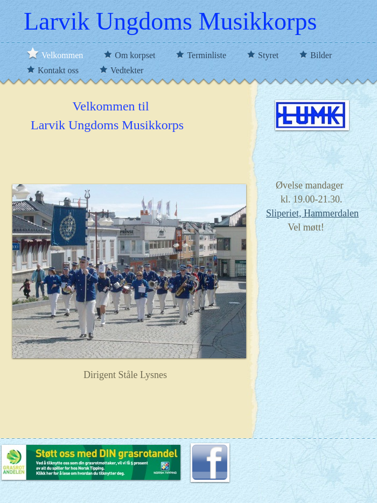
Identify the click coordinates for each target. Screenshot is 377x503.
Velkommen (63, 55)
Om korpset (136, 55)
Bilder (321, 55)
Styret (269, 55)
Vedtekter (126, 70)
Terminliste (207, 55)
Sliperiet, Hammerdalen (312, 213)
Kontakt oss (59, 70)
